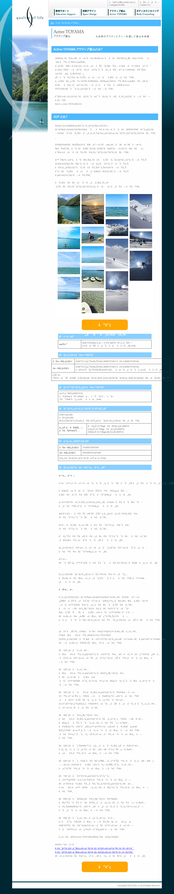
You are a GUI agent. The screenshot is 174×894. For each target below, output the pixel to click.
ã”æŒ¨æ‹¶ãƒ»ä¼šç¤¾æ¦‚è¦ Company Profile (123, 3)
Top (52, 23)
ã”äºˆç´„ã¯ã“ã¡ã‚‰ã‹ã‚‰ (104, 326)
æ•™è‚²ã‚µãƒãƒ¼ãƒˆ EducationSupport (66, 12)
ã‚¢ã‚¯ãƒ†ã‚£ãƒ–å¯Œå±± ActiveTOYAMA (120, 12)
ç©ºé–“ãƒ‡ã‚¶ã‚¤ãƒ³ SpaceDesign (93, 12)
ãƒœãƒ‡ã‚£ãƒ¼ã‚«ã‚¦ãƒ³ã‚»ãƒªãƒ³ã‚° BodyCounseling (147, 12)
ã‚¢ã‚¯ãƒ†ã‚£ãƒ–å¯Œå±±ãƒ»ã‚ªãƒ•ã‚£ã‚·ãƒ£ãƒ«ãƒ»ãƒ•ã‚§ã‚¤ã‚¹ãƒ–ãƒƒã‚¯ (94, 848)
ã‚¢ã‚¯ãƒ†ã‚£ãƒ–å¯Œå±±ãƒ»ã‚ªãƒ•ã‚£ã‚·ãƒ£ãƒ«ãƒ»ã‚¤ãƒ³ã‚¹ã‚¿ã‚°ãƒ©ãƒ (94, 852)
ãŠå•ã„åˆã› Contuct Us (149, 3)
